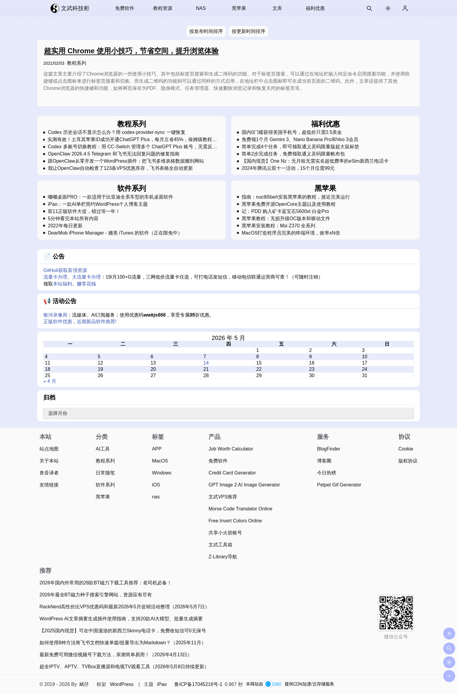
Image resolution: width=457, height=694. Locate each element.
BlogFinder (328, 448)
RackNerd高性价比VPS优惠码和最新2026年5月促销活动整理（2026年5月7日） (124, 606)
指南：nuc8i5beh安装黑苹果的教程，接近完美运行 (296, 197)
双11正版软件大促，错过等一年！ (84, 211)
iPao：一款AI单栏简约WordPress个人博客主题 (98, 204)
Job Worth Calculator (230, 448)
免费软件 (124, 8)
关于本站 (49, 460)
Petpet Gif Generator (339, 484)
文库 (277, 8)
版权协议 (408, 460)
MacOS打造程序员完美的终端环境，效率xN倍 (291, 233)
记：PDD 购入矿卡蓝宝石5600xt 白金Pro (285, 211)
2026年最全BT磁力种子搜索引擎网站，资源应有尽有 (95, 594)
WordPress (121, 684)
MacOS (160, 460)
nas (156, 496)
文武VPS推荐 (222, 496)
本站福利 (62, 283)
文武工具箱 (220, 544)
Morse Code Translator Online (240, 508)
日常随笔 (105, 472)
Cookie (405, 448)
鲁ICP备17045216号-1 (198, 684)
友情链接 (49, 484)
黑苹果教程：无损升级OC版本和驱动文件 (286, 218)
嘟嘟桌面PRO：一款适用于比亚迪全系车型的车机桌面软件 (110, 197)
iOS (156, 484)
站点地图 (49, 448)
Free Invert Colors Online (235, 520)
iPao (162, 684)
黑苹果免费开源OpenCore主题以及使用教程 (289, 204)
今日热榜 (326, 472)
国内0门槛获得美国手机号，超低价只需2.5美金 (292, 132)
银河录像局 (55, 314)
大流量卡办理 (86, 276)
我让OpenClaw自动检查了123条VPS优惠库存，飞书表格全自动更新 (120, 168)
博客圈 (324, 460)
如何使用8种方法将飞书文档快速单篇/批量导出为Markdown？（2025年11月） (122, 642)
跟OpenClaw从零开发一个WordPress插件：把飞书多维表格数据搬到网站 (126, 161)
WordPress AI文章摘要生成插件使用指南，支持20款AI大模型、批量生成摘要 (121, 618)
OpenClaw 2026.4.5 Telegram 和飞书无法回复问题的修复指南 (113, 154)
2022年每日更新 (65, 225)
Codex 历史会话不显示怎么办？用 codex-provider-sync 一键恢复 (116, 132)
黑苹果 (239, 8)
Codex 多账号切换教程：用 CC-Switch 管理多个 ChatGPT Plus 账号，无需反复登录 (132, 146)
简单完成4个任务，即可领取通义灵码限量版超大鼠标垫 (300, 146)
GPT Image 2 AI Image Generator (244, 484)
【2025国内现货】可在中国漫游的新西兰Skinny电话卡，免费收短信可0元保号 (122, 630)
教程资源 (162, 8)
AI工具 (103, 448)
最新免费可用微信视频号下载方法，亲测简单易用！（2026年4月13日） (115, 654)
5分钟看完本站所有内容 (73, 218)
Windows (161, 472)
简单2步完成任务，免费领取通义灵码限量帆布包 (293, 154)
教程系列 (76, 63)
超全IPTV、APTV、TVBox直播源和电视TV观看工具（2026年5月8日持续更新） (124, 666)
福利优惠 (315, 8)
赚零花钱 (86, 283)
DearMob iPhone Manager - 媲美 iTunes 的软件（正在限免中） (115, 233)
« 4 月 (49, 381)
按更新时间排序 (248, 31)
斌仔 (84, 684)
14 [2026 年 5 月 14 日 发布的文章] (206, 362)
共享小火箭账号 (225, 532)
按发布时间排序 (206, 31)
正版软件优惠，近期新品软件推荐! (79, 321)
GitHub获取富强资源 (65, 270)
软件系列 (105, 484)
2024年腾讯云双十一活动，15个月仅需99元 (288, 168)
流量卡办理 (55, 276)
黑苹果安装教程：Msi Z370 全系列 (278, 225)
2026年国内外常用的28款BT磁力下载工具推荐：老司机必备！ (105, 582)
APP (157, 448)
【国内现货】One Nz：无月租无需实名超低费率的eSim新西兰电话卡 (315, 161)
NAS (201, 8)
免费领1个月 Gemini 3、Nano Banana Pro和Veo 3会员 (300, 139)
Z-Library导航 (222, 556)
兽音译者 (49, 472)
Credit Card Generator (232, 472)
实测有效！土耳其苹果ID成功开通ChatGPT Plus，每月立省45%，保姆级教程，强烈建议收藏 (132, 139)
